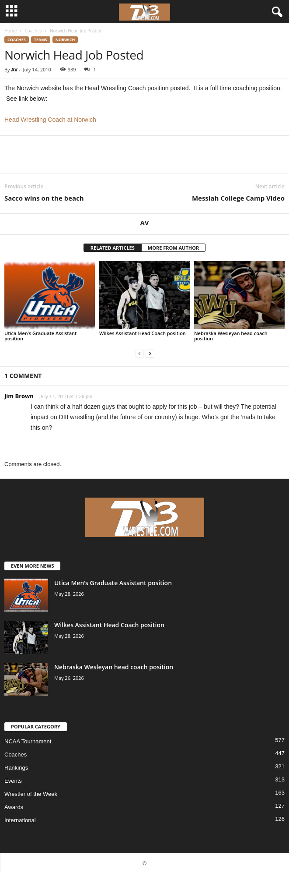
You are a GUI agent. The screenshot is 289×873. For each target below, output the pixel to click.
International (20, 820)
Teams (40, 39)
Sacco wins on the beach (44, 198)
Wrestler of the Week (30, 794)
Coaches (33, 31)
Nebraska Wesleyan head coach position (231, 336)
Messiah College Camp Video (238, 198)
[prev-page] (139, 353)
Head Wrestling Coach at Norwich (50, 119)
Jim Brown (19, 396)
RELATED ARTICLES (113, 247)
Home (10, 31)
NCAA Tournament (27, 741)
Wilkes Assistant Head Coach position (142, 333)
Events (13, 781)
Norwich (65, 39)
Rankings (16, 767)
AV (14, 69)
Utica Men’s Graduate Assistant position (40, 336)
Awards (13, 807)
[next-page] (150, 353)
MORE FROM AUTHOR (173, 247)
